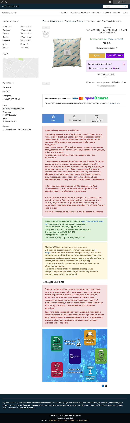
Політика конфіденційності (79, 420)
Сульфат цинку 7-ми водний (76, 21)
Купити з (115, 55)
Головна (64, 12)
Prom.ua (78, 416)
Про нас (117, 12)
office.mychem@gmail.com (13, 108)
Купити (96, 55)
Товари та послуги (79, 12)
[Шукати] (125, 6)
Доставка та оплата (101, 12)
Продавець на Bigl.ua (65, 418)
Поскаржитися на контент (58, 420)
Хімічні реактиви (56, 21)
